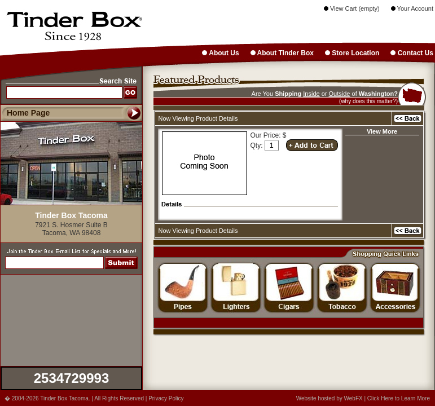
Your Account (412, 8)
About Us (220, 53)
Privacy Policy (165, 398)
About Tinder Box (282, 53)
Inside (311, 93)
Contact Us (411, 53)
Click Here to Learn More (398, 398)
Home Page (28, 112)
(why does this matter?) (368, 101)
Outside (339, 93)
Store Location (352, 53)
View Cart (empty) (352, 8)
